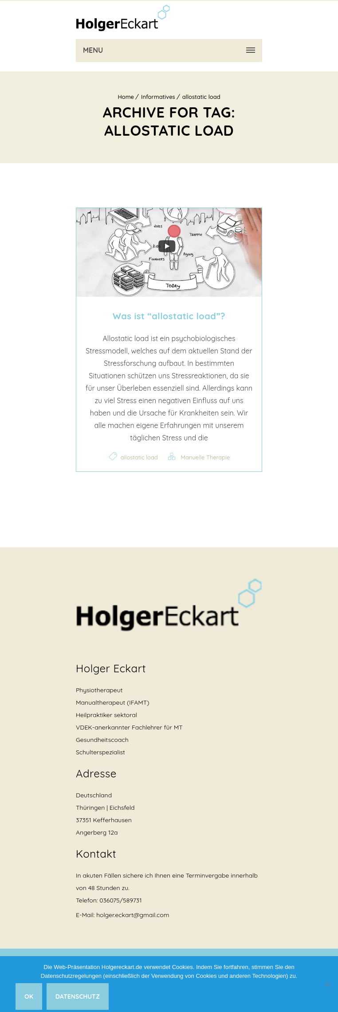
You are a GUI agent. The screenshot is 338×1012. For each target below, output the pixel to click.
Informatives (158, 96)
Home (126, 96)
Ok (28, 996)
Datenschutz (77, 996)
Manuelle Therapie (205, 457)
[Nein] (326, 984)
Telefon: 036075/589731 (108, 900)
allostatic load (201, 96)
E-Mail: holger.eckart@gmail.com (122, 915)
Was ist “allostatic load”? (169, 316)
